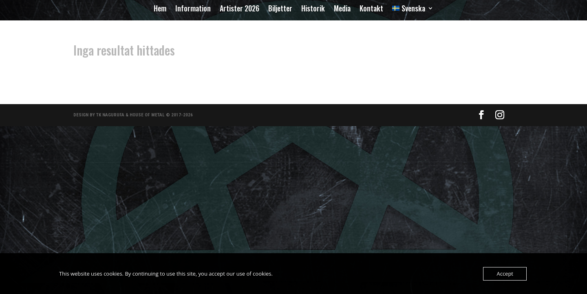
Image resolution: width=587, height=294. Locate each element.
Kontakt (371, 9)
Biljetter (280, 9)
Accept (505, 273)
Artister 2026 (239, 9)
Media (342, 9)
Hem (160, 9)
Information (193, 9)
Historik (313, 9)
